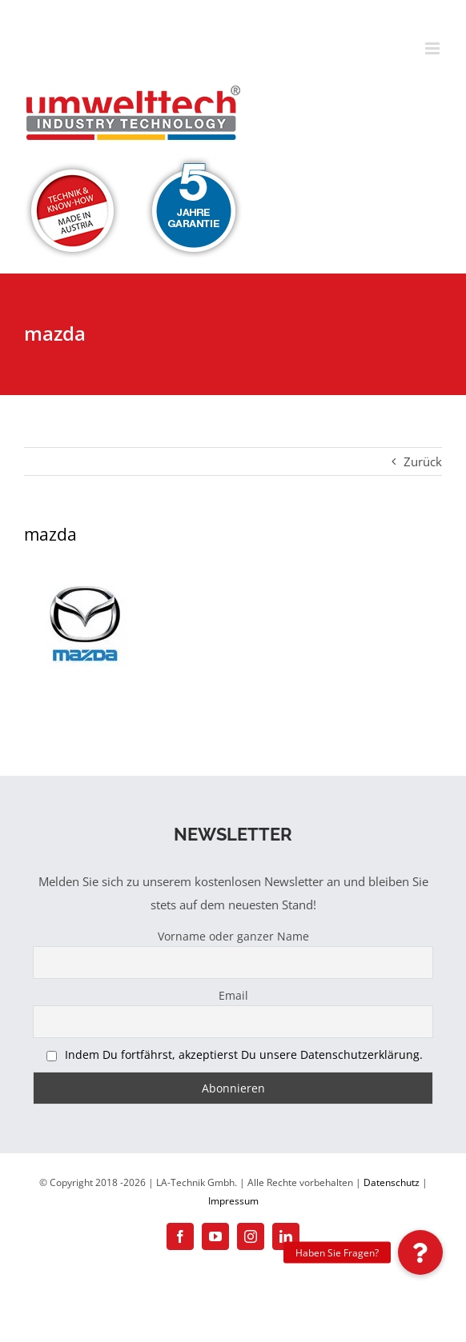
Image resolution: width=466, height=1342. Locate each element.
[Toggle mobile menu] (433, 48)
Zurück (423, 461)
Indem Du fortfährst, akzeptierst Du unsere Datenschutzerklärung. (244, 1054)
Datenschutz (392, 1182)
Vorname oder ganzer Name (233, 936)
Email (233, 995)
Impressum (233, 1201)
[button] (420, 1252)
